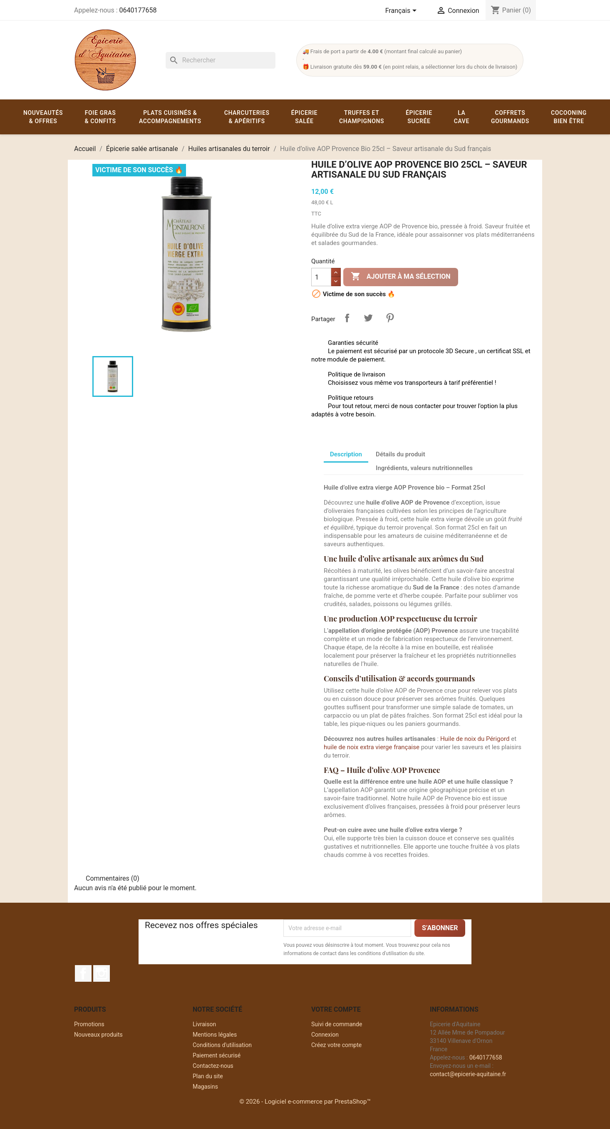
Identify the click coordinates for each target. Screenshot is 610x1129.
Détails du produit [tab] (400, 454)
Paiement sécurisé (217, 1055)
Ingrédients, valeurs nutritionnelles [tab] (424, 468)
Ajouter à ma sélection (401, 276)
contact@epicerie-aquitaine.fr (468, 1074)
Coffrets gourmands (510, 116)
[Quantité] (321, 277)
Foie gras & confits (100, 116)
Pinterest (390, 317)
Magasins (205, 1086)
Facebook (83, 973)
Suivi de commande (336, 1024)
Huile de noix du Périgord (475, 739)
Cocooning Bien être (569, 116)
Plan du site (208, 1076)
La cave (461, 116)
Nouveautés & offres (43, 116)
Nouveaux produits (98, 1034)
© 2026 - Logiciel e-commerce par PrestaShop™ (305, 1101)
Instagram (101, 973)
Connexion (325, 1034)
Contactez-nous (213, 1065)
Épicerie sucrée (419, 116)
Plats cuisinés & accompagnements (170, 116)
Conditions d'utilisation (222, 1045)
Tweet (368, 317)
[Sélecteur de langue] (402, 11)
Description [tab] (346, 454)
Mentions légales (215, 1034)
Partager (347, 317)
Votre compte (336, 1009)
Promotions (89, 1024)
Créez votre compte (336, 1045)
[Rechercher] (220, 60)
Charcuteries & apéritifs (247, 116)
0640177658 (137, 10)
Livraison (204, 1024)
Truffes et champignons (361, 116)
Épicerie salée (304, 116)
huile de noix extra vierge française (371, 747)
